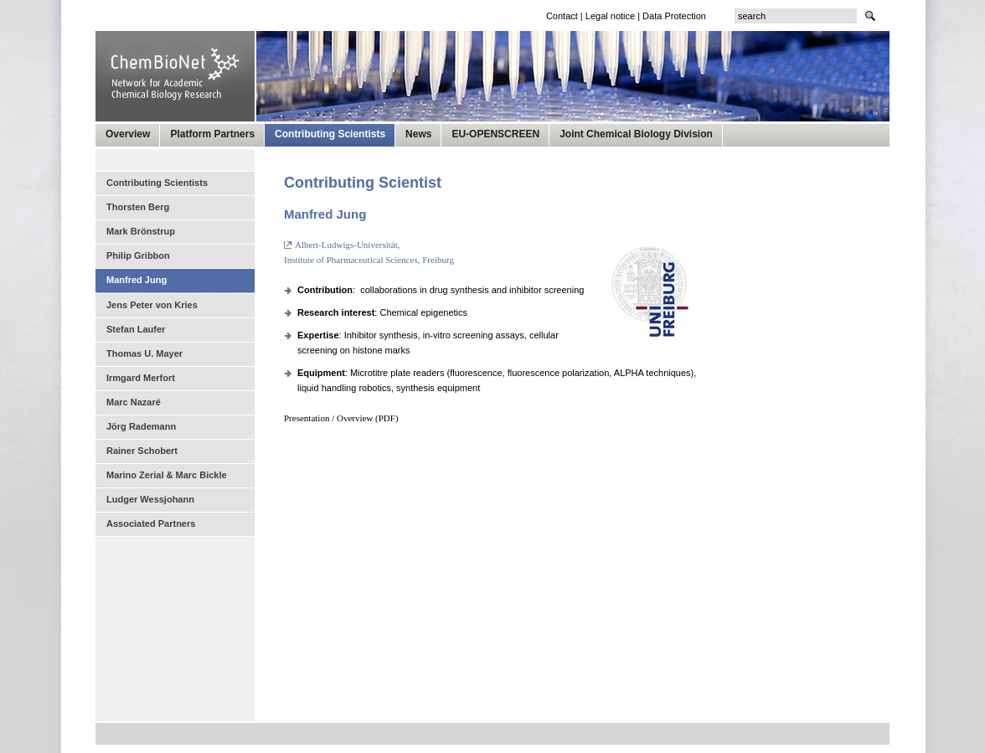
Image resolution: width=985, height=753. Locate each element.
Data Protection (674, 16)
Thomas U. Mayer (144, 353)
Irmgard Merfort (140, 378)
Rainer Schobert (142, 451)
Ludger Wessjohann (150, 499)
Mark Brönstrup (140, 231)
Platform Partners (212, 134)
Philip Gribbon (138, 255)
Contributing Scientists (330, 134)
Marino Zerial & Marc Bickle (166, 475)
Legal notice (610, 16)
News (418, 134)
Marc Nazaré (133, 402)
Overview (128, 134)
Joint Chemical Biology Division (636, 134)
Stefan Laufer (135, 329)
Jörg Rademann (141, 426)
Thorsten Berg (137, 207)
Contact (562, 16)
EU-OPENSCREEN (495, 134)
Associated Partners (150, 523)
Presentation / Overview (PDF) (341, 418)
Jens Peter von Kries (152, 305)
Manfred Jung (136, 280)
